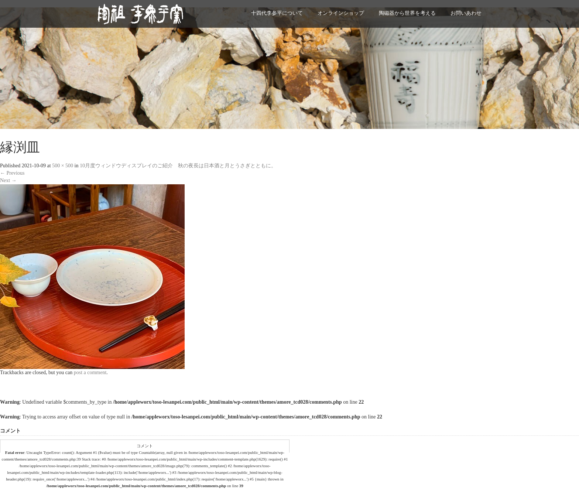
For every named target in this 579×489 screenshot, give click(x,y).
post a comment (90, 372)
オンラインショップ (341, 13)
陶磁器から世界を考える (407, 13)
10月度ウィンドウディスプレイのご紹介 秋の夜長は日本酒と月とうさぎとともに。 (178, 165)
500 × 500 (62, 165)
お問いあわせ (466, 13)
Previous (12, 173)
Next (8, 180)
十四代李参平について (277, 13)
